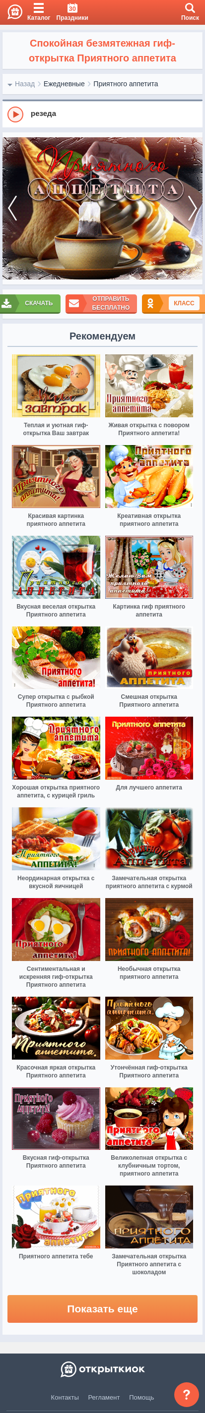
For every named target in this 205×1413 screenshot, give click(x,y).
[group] (102, 114)
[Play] (15, 114)
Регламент (104, 1397)
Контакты (65, 1397)
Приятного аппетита (125, 84)
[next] (192, 208)
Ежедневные (64, 84)
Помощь (141, 1397)
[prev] (12, 208)
